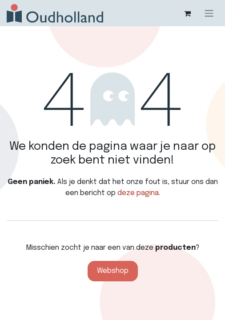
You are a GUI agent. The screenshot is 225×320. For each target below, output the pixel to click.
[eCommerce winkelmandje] (187, 13)
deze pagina (138, 193)
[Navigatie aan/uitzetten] (209, 13)
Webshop (113, 271)
